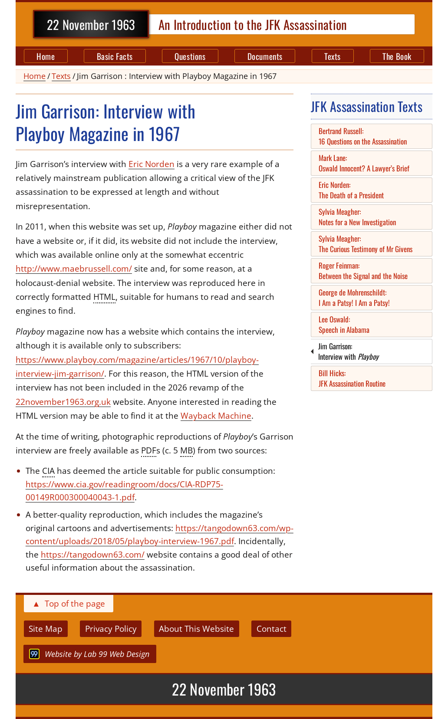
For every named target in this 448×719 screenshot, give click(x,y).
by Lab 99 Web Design (89, 654)
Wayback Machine (216, 415)
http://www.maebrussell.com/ (74, 268)
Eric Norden (151, 164)
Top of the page (68, 603)
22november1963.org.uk (63, 401)
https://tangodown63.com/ (93, 554)
